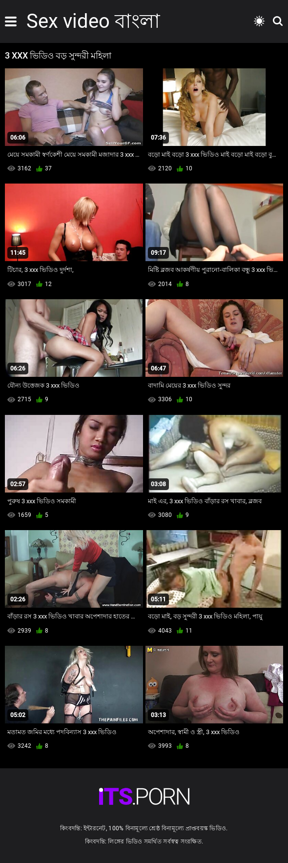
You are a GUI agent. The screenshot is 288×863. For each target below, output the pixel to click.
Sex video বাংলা (93, 21)
